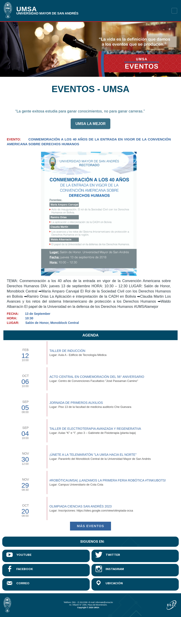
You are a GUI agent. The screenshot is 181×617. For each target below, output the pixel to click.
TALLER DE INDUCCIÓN (67, 351)
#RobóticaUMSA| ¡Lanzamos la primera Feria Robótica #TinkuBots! (107, 480)
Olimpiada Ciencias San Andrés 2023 (80, 506)
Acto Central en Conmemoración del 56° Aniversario (96, 377)
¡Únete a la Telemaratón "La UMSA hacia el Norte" (92, 454)
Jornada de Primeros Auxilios (76, 402)
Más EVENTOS (90, 526)
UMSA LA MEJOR (90, 126)
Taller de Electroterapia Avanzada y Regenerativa (95, 428)
